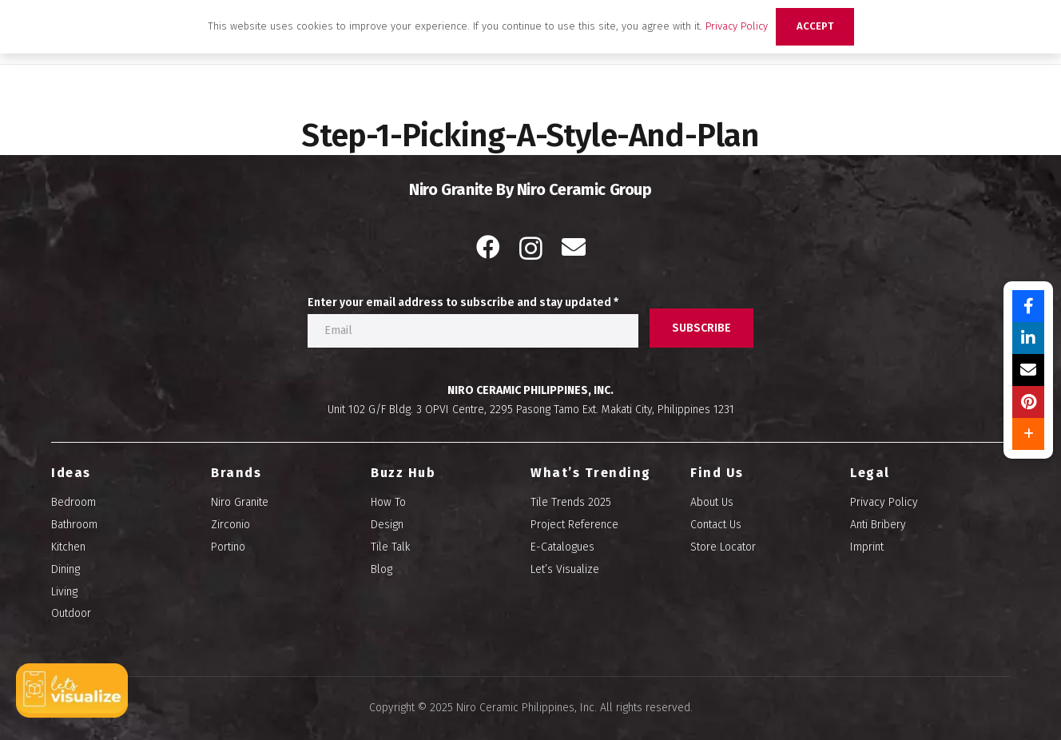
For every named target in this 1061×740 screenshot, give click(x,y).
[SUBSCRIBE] (701, 328)
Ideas (71, 472)
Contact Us (715, 524)
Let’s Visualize (564, 569)
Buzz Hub (403, 472)
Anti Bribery (878, 524)
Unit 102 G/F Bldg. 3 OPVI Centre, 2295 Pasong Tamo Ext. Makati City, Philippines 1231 (531, 409)
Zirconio (230, 524)
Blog (381, 569)
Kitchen (68, 547)
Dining (65, 569)
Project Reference (574, 524)
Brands (236, 472)
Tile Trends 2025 (570, 502)
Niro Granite (239, 502)
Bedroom (73, 502)
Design (387, 524)
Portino (228, 547)
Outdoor (71, 613)
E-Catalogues (562, 547)
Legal (870, 472)
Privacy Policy (884, 502)
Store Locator (723, 547)
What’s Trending (590, 472)
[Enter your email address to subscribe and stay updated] (473, 331)
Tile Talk (390, 547)
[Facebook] (488, 247)
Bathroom (74, 524)
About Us (711, 502)
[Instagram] (530, 248)
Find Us (717, 472)
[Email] (574, 247)
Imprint (867, 547)
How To (388, 502)
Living (64, 592)
